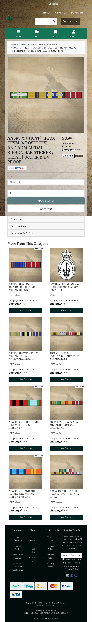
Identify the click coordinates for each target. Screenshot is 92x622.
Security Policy (50, 565)
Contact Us (60, 12)
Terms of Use (50, 539)
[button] (46, 208)
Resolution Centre (18, 556)
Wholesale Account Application (17, 566)
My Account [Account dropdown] (77, 12)
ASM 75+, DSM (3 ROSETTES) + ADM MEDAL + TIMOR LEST (66, 356)
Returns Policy (50, 556)
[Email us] (67, 575)
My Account (18, 539)
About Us (45, 12)
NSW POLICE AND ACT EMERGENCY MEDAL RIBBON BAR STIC (22, 494)
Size (9, 176)
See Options (26, 310)
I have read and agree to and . (71, 564)
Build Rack (68, 155)
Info (78, 149)
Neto (56, 618)
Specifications (18, 226)
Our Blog (33, 550)
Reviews (22, 233)
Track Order (18, 547)
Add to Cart (46, 200)
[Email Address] (65, 555)
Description (17, 219)
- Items (69, 21)
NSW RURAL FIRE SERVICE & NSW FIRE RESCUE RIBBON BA (24, 425)
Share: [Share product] (16, 168)
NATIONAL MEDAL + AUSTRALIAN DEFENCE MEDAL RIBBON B (22, 287)
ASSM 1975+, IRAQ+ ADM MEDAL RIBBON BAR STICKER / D (64, 425)
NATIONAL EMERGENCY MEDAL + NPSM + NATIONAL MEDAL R (23, 356)
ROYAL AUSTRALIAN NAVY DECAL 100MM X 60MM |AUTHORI (65, 287)
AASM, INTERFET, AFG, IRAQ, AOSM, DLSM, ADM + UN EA (66, 494)
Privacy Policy (50, 547)
